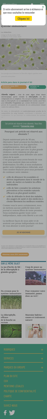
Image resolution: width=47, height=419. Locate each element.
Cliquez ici (23, 18)
